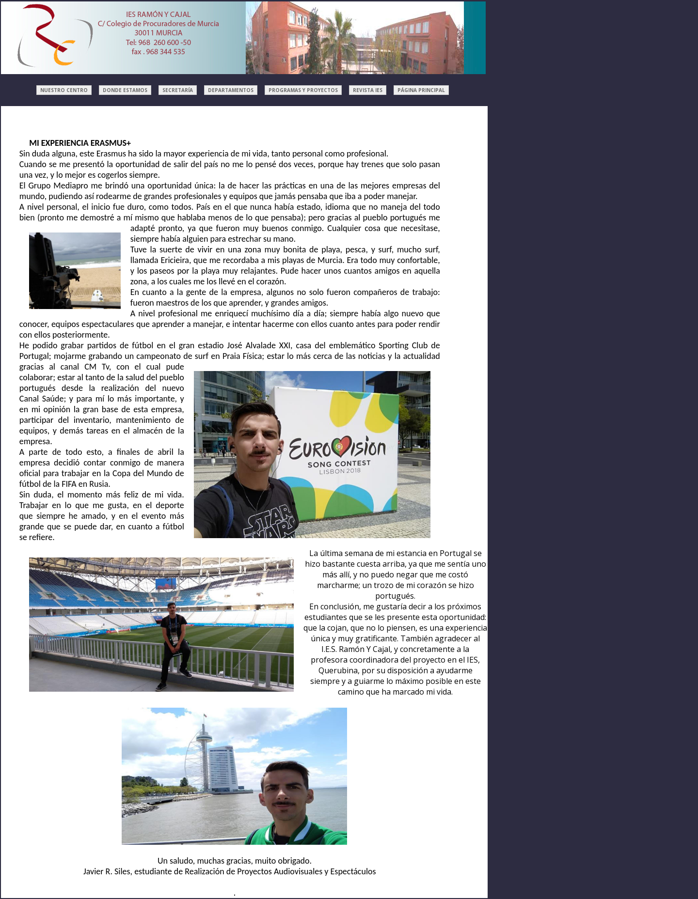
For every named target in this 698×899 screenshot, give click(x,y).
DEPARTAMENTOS (231, 90)
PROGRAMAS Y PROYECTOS (303, 90)
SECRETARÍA (177, 90)
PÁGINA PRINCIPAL (421, 90)
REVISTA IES (367, 90)
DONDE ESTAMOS (125, 90)
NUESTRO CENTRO (64, 90)
